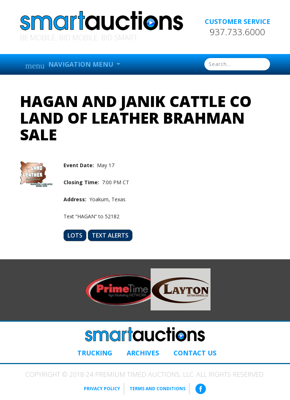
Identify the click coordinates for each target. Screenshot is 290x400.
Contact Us (194, 353)
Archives (143, 353)
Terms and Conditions (157, 388)
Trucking (94, 353)
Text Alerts (110, 235)
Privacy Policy (102, 388)
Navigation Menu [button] (70, 65)
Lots (75, 235)
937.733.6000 (237, 32)
